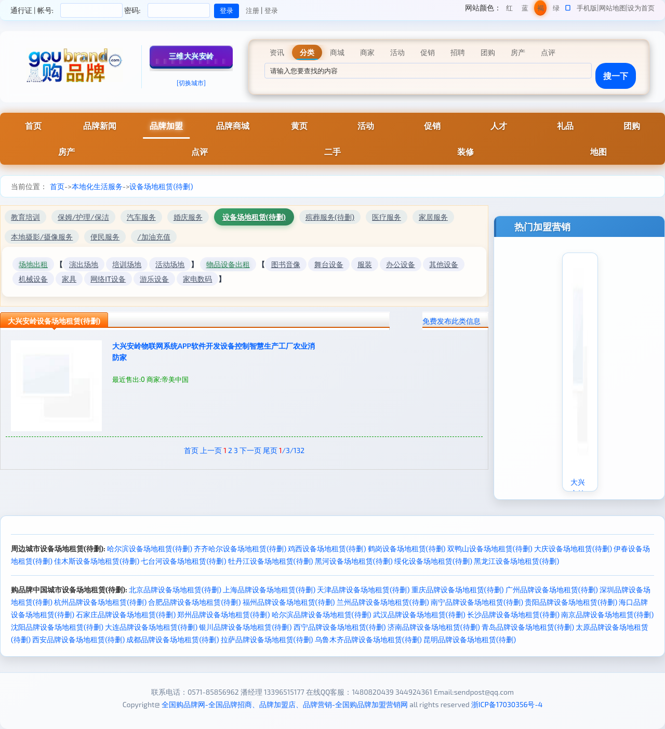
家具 (69, 278)
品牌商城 (232, 125)
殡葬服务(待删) (329, 217)
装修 (465, 151)
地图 (598, 151)
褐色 (540, 10)
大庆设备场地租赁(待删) (573, 548)
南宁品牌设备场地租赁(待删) (477, 602)
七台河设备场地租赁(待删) (183, 560)
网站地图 (612, 8)
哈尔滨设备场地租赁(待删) (149, 548)
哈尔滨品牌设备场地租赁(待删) (321, 614)
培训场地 (126, 264)
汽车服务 (141, 217)
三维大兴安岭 (191, 55)
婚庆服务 (188, 217)
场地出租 (33, 264)
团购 (631, 125)
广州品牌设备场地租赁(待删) (552, 589)
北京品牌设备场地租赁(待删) (175, 589)
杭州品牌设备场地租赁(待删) (100, 602)
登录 (271, 10)
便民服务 (104, 236)
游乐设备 (154, 278)
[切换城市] (191, 82)
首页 (33, 125)
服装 (364, 264)
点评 (199, 151)
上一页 (211, 450)
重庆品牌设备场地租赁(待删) (457, 589)
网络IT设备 (108, 278)
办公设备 (400, 264)
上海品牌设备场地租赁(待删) (269, 589)
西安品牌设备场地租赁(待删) (78, 639)
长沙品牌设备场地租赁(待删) (513, 614)
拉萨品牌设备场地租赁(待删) (267, 639)
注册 (252, 10)
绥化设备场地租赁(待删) (433, 560)
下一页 (250, 450)
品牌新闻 (99, 125)
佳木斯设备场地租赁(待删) (96, 560)
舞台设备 (328, 264)
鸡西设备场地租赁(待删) (327, 548)
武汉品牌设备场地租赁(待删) (419, 614)
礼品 (565, 125)
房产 (66, 151)
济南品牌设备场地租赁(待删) (434, 626)
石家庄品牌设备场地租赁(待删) (126, 614)
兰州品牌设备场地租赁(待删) (383, 602)
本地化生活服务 (97, 186)
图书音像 (285, 264)
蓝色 (525, 10)
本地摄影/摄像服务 (42, 236)
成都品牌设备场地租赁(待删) (172, 639)
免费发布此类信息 (451, 320)
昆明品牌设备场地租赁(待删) (469, 639)
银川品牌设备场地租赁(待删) (245, 626)
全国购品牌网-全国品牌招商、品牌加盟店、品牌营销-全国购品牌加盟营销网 (285, 704)
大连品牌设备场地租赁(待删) (151, 626)
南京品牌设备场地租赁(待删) (607, 614)
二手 (332, 151)
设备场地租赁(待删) (161, 186)
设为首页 (641, 8)
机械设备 (33, 278)
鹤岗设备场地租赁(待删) (407, 548)
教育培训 (25, 217)
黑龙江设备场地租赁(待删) (516, 560)
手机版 (587, 8)
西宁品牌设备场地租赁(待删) (340, 626)
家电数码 (197, 278)
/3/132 (291, 450)
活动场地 (169, 264)
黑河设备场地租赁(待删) (354, 560)
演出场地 (83, 264)
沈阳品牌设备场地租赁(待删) (57, 626)
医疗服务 (386, 217)
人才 (498, 125)
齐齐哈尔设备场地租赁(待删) (240, 548)
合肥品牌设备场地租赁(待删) (194, 602)
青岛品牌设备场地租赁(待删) (528, 626)
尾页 (270, 450)
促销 (432, 125)
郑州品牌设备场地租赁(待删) (223, 614)
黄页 (299, 125)
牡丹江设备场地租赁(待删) (270, 560)
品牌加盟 (166, 125)
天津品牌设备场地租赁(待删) (363, 589)
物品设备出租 (228, 264)
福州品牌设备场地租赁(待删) (289, 602)
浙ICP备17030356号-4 (507, 704)
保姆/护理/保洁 (83, 217)
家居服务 (433, 217)
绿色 (556, 10)
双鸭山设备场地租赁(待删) (490, 548)
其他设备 (443, 264)
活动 (365, 125)
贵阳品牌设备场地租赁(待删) (571, 602)
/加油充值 (153, 236)
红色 (509, 10)
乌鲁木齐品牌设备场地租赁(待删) (368, 639)
